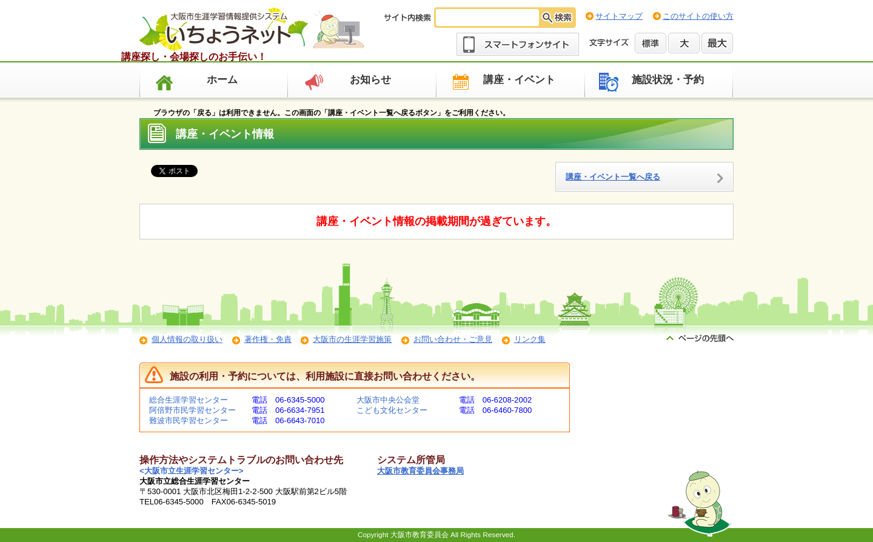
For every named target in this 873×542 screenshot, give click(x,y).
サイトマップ (619, 16)
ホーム (222, 79)
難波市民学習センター (188, 420)
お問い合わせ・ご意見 (452, 339)
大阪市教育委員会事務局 (420, 470)
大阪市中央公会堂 (388, 399)
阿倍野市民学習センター (192, 410)
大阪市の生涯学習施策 (352, 339)
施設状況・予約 (668, 79)
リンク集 (530, 339)
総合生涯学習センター (188, 399)
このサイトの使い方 (698, 16)
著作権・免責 (268, 339)
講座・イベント (519, 79)
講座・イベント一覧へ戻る (613, 176)
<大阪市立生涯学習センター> (191, 470)
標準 (650, 43)
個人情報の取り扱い (187, 339)
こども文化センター (391, 410)
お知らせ (370, 79)
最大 (717, 43)
